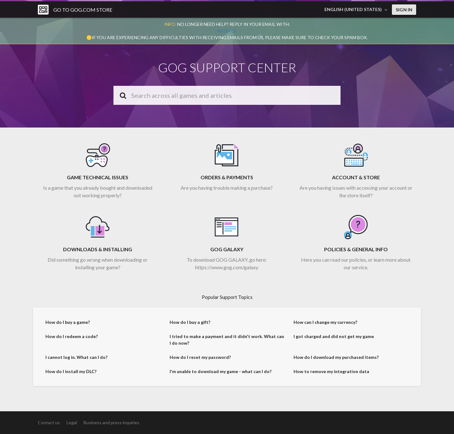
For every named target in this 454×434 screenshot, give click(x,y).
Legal (72, 422)
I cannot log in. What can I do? (76, 359)
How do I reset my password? (200, 359)
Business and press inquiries (111, 422)
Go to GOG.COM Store (82, 10)
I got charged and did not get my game (334, 339)
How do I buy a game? (67, 324)
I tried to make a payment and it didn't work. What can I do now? (227, 342)
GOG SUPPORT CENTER (227, 67)
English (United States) (353, 9)
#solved (227, 30)
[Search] (227, 95)
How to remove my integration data (331, 374)
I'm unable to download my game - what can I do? (220, 374)
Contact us (49, 422)
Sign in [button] (404, 9)
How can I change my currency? (325, 324)
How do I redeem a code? (71, 339)
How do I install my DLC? (70, 374)
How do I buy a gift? (190, 324)
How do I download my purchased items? (336, 359)
